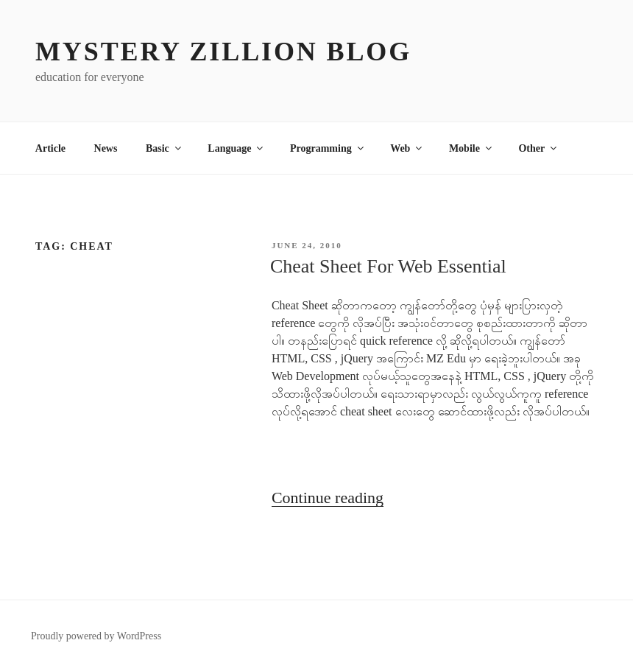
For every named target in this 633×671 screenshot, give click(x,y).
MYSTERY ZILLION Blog (223, 51)
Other (538, 148)
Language (236, 148)
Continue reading (327, 497)
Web (407, 148)
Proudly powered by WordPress (96, 636)
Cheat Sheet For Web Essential (388, 266)
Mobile (471, 148)
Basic (164, 148)
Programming (328, 148)
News (106, 148)
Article (50, 148)
